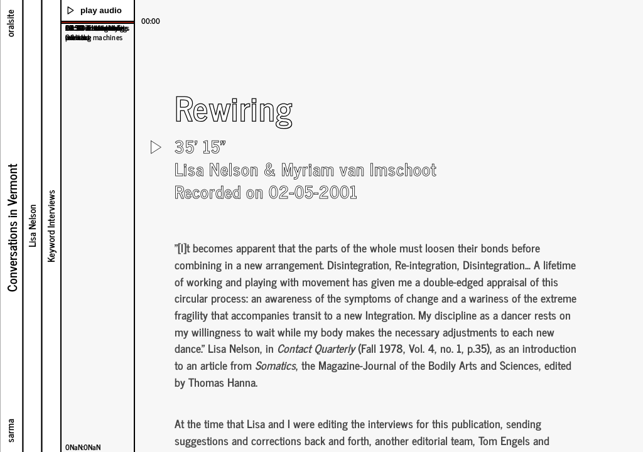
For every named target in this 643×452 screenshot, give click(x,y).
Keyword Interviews (50, 226)
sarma (9, 431)
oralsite (9, 23)
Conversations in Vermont (10, 228)
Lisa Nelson (31, 226)
